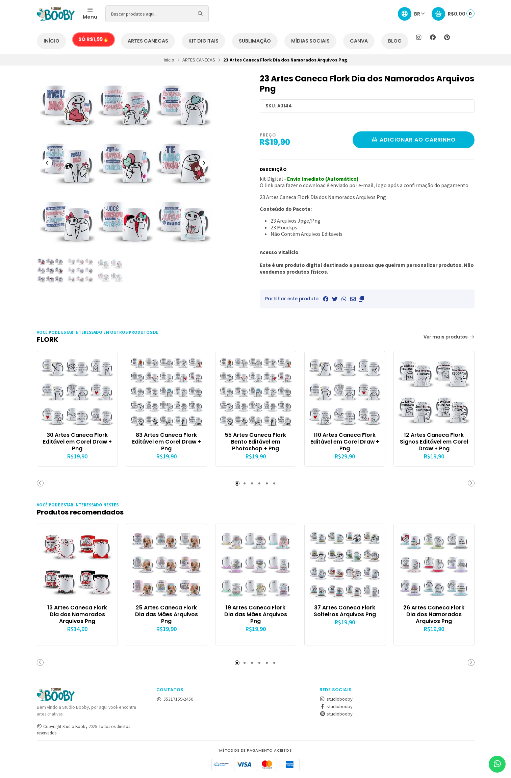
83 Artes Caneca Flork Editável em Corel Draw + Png (166, 442)
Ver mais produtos (449, 337)
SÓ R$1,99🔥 (93, 39)
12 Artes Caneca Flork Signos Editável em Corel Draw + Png (434, 442)
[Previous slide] (47, 163)
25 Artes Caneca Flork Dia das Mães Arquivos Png (166, 614)
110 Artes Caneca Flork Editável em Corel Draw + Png (344, 442)
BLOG (395, 40)
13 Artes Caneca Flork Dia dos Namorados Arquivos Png (77, 614)
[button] (361, 299)
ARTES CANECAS (148, 40)
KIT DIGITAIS (203, 40)
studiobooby (336, 699)
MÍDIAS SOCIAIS (310, 40)
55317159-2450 (175, 699)
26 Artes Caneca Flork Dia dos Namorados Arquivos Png (433, 614)
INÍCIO (51, 40)
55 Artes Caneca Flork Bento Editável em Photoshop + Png (255, 442)
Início (169, 60)
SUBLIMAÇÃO (255, 40)
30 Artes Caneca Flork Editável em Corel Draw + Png (77, 442)
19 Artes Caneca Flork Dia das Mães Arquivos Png (255, 614)
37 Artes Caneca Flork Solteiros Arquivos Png (345, 611)
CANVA (359, 40)
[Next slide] (204, 163)
